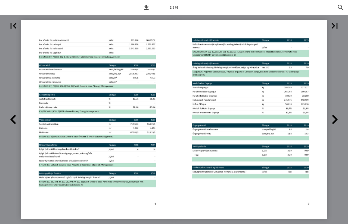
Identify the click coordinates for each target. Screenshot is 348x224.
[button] (146, 7)
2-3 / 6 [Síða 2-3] (174, 7)
